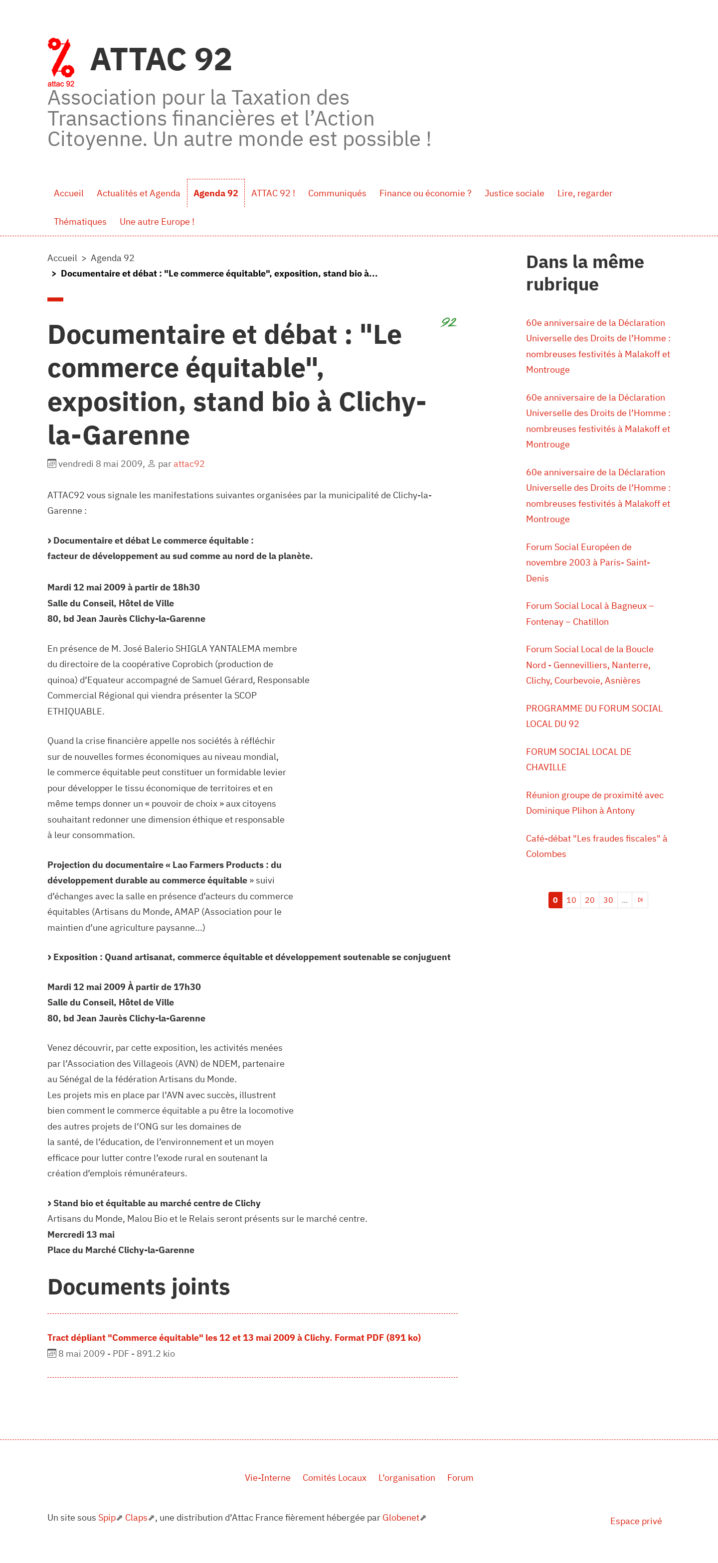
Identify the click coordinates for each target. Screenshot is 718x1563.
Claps (136, 1517)
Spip (107, 1517)
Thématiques (80, 221)
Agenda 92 (215, 193)
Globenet (400, 1517)
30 (608, 900)
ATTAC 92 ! (273, 193)
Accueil (69, 193)
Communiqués (337, 193)
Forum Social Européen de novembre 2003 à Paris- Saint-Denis (588, 562)
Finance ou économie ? (425, 193)
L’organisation (406, 1477)
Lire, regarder (585, 193)
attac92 (189, 463)
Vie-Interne (268, 1477)
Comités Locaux (334, 1477)
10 (571, 900)
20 (590, 900)
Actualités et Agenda (138, 193)
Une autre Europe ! (157, 221)
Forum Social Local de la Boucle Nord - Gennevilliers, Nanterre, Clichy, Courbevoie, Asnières (590, 664)
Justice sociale (514, 193)
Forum (460, 1477)
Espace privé (636, 1521)
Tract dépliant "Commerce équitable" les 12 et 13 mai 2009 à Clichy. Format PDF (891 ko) (234, 1337)
